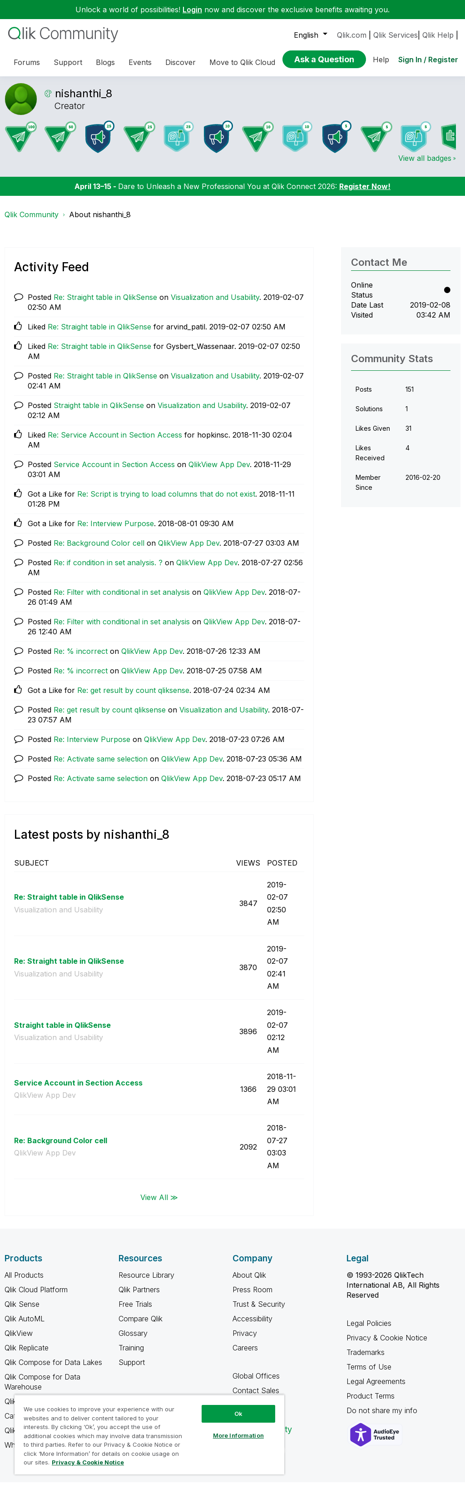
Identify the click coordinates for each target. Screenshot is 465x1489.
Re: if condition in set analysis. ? (108, 569)
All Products (24, 1281)
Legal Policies (368, 1330)
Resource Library (146, 1281)
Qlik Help (438, 35)
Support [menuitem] (68, 62)
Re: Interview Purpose (115, 530)
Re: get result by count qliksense (133, 697)
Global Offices (256, 1382)
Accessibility (252, 1325)
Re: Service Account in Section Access (115, 441)
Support (132, 1369)
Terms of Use (368, 1373)
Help (381, 59)
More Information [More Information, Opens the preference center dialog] (238, 1435)
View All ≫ (159, 1203)
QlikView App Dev (219, 471)
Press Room (252, 1296)
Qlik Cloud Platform (36, 1296)
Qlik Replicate (27, 1354)
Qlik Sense (22, 1310)
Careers (245, 1354)
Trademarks (365, 1359)
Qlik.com (351, 35)
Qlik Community (32, 221)
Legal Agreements (376, 1388)
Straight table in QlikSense (99, 412)
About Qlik (249, 1281)
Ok (238, 1413)
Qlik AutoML (25, 1325)
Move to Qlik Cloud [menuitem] (242, 62)
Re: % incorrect (81, 657)
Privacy (244, 1340)
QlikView (19, 1340)
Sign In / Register (428, 59)
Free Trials (135, 1310)
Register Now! (365, 193)
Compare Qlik (141, 1325)
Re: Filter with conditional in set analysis (122, 598)
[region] (149, 1434)
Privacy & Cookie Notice (386, 1344)
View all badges (424, 164)
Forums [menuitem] (27, 62)
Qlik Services (395, 35)
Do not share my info (383, 1417)
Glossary (133, 1340)
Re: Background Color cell (99, 549)
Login (192, 9)
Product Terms (370, 1402)
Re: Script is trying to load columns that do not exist (166, 500)
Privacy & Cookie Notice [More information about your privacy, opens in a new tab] (88, 1462)
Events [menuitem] (140, 62)
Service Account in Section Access (114, 471)
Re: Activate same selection (101, 765)
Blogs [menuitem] (105, 62)
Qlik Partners (139, 1296)
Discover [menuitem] (180, 62)
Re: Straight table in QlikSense (105, 304)
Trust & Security (258, 1310)
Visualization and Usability (215, 304)
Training (131, 1354)
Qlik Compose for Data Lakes (53, 1369)
